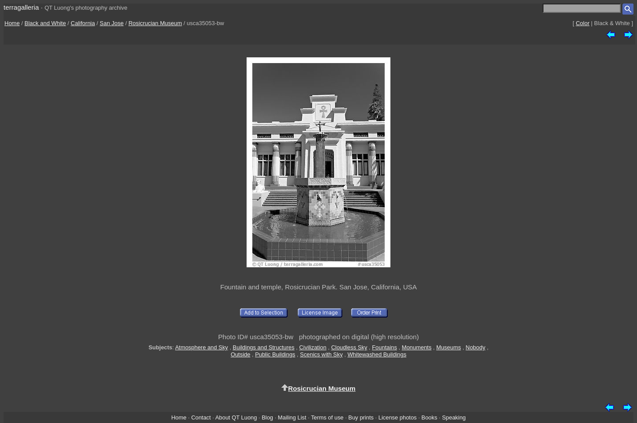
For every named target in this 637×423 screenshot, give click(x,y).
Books (429, 417)
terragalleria (21, 7)
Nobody (476, 347)
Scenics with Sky (321, 354)
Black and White (45, 23)
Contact (200, 417)
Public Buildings (275, 354)
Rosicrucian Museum (155, 23)
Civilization (312, 347)
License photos (397, 417)
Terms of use (327, 417)
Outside (240, 354)
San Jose (112, 23)
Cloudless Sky (349, 347)
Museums (448, 347)
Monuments (416, 347)
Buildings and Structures (264, 347)
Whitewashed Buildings (377, 354)
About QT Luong (236, 417)
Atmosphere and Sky (201, 347)
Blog (267, 417)
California (83, 23)
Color (582, 23)
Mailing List (292, 417)
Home (12, 23)
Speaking (454, 417)
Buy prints (361, 417)
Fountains (384, 347)
